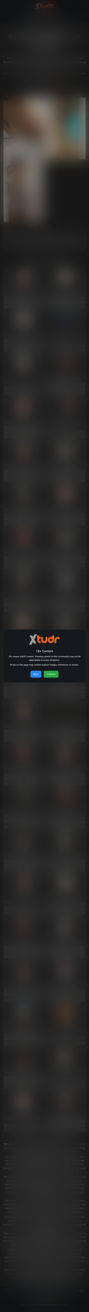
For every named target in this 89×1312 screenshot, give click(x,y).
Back (35, 674)
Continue (51, 674)
